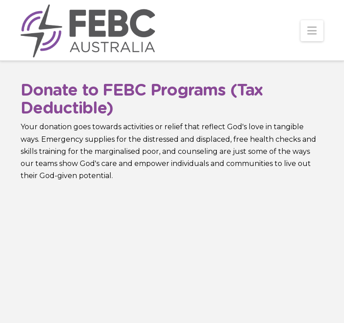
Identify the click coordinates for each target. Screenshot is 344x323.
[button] (312, 30)
